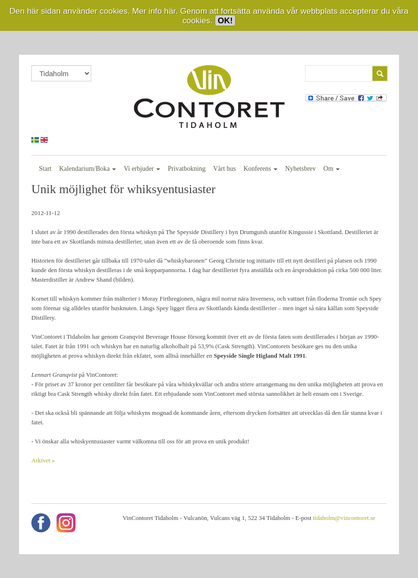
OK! (225, 20)
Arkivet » (43, 460)
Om (331, 168)
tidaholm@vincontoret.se (344, 517)
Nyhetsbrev (300, 168)
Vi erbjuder (142, 168)
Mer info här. (155, 11)
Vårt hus (224, 168)
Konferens (260, 168)
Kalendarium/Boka (87, 168)
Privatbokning (186, 168)
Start (45, 168)
